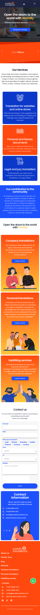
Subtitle (32, 442)
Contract (26, 444)
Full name (5, 423)
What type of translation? (10, 439)
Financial (8, 444)
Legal (6, 442)
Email (4, 431)
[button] (24, 4)
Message (5, 463)
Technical (17, 444)
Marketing (23, 442)
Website (14, 442)
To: (3, 455)
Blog (3, 561)
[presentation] (16, 479)
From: (4, 447)
